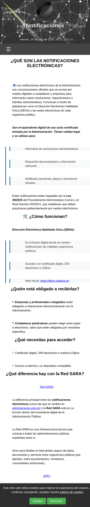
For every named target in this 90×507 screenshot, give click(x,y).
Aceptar (38, 501)
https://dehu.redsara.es (54, 280)
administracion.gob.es (26, 408)
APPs (46, 476)
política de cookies (71, 492)
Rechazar (56, 501)
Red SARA (46, 386)
